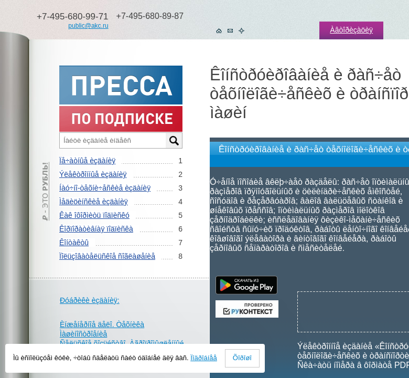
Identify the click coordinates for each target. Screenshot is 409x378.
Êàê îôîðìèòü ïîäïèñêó (94, 215)
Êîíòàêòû (74, 242)
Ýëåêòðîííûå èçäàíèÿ (92, 174)
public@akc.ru (88, 25)
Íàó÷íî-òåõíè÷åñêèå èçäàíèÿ (104, 188)
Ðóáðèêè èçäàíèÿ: (90, 300)
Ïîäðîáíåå (203, 358)
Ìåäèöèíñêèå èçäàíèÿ (93, 201)
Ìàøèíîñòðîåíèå (83, 334)
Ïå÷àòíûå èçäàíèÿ (87, 160)
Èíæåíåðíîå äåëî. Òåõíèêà (102, 324)
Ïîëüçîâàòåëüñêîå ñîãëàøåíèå (107, 256)
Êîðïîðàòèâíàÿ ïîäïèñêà (96, 229)
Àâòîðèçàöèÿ (351, 30)
